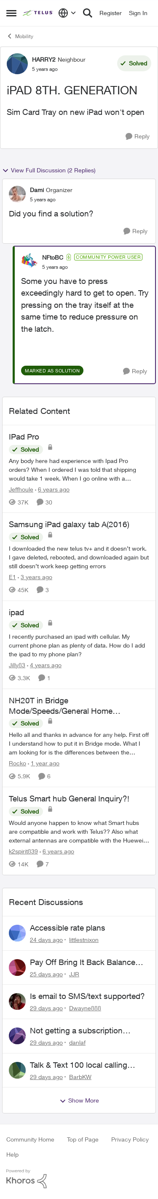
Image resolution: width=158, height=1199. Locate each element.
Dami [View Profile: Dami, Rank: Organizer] (37, 189)
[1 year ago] (43, 763)
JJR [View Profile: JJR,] (74, 973)
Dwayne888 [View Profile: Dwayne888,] (85, 1008)
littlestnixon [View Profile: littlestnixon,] (84, 939)
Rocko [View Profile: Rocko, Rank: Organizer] (17, 763)
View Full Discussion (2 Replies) (49, 170)
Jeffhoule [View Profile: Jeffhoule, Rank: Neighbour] (21, 488)
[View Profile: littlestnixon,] (17, 933)
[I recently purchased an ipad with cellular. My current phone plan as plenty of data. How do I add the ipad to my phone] (79, 645)
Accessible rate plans (67, 927)
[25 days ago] (46, 973)
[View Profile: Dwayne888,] (17, 1001)
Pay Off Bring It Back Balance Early (82, 962)
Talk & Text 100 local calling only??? (78, 1065)
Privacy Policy (130, 1139)
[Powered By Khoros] (79, 1179)
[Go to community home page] (38, 13)
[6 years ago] (52, 488)
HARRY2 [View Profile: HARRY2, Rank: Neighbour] (44, 59)
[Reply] (137, 136)
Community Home (30, 1139)
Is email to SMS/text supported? (87, 996)
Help (12, 1154)
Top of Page (83, 1139)
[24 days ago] (46, 939)
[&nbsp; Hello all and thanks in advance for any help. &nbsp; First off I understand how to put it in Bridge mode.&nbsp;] (79, 743)
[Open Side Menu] (11, 13)
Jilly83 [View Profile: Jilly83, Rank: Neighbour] (17, 664)
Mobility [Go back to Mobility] (19, 36)
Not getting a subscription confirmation (76, 1031)
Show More (79, 1100)
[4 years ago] (44, 665)
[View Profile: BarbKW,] (17, 1070)
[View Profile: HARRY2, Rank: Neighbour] (17, 63)
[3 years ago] (35, 576)
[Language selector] (67, 13)
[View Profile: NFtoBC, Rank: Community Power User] (29, 261)
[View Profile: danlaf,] (17, 1035)
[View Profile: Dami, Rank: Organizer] (17, 194)
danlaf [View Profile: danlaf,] (77, 1042)
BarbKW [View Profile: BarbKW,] (80, 1076)
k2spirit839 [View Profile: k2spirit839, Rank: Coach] (23, 851)
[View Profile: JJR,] (17, 967)
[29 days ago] (46, 1008)
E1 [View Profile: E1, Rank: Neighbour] (12, 576)
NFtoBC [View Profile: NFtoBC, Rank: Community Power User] (52, 257)
